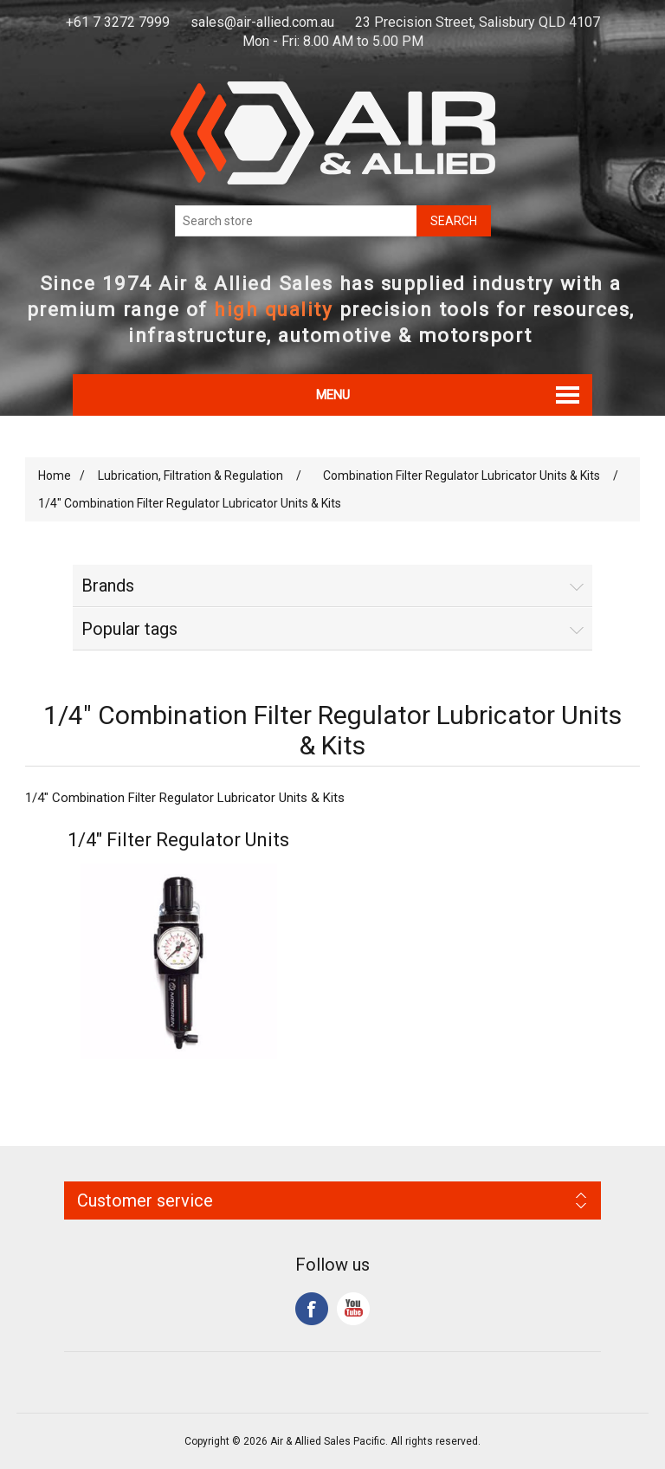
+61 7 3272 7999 (118, 22)
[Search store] (296, 220)
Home (54, 475)
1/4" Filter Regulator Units (178, 840)
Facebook (311, 1308)
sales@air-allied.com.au (262, 22)
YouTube (353, 1308)
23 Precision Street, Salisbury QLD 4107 (477, 22)
